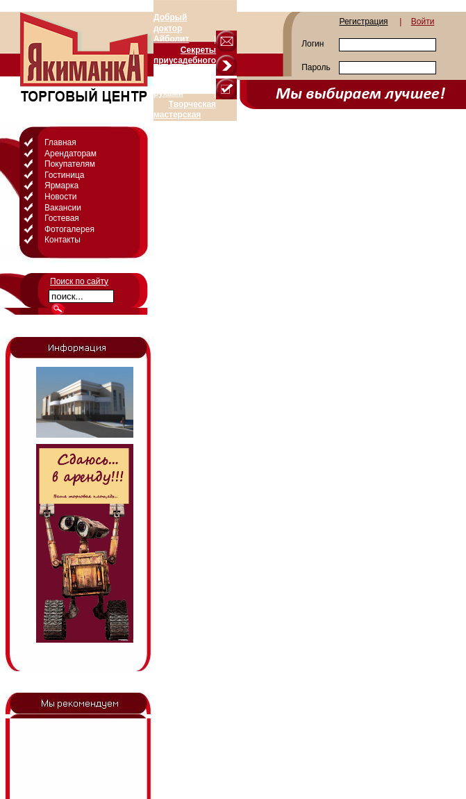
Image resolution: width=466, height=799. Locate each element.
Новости (60, 196)
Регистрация (363, 21)
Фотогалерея (69, 229)
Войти (423, 21)
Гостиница (64, 175)
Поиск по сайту (79, 281)
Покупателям (69, 164)
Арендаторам (70, 153)
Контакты (62, 240)
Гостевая (61, 218)
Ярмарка (61, 185)
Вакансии (62, 208)
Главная (60, 142)
